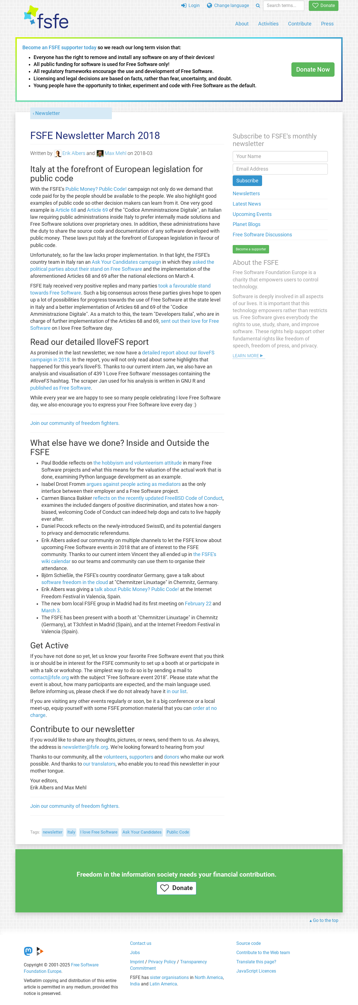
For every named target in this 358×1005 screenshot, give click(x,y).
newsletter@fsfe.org (85, 747)
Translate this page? (256, 961)
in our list (177, 691)
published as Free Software (60, 388)
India (135, 984)
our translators (99, 764)
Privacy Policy (162, 961)
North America (209, 977)
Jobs (135, 952)
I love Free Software (98, 832)
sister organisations (169, 977)
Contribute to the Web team (263, 952)
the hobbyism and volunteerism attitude (137, 463)
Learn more (246, 355)
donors (171, 757)
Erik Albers (70, 153)
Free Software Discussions (262, 234)
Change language (228, 5)
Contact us (140, 943)
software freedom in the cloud (74, 582)
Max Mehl (111, 153)
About (242, 24)
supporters (141, 757)
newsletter (52, 832)
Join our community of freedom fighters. (75, 423)
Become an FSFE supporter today (59, 47)
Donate (323, 5)
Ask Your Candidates (142, 832)
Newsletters (246, 193)
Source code (248, 943)
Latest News (247, 204)
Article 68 (65, 210)
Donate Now (313, 69)
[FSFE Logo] (46, 17)
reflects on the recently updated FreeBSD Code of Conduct (158, 498)
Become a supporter (251, 249)
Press (327, 24)
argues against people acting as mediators (133, 484)
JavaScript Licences (256, 971)
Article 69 (97, 210)
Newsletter (47, 113)
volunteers (115, 757)
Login (190, 5)
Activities (268, 24)
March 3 (50, 610)
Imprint (137, 961)
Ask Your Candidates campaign (126, 262)
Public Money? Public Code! (96, 189)
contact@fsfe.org (49, 677)
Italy (71, 832)
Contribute (300, 24)
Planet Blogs (246, 224)
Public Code (178, 832)
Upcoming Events (252, 214)
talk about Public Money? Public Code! (137, 589)
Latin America (163, 984)
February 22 (198, 603)
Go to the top (325, 920)
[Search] (258, 6)
